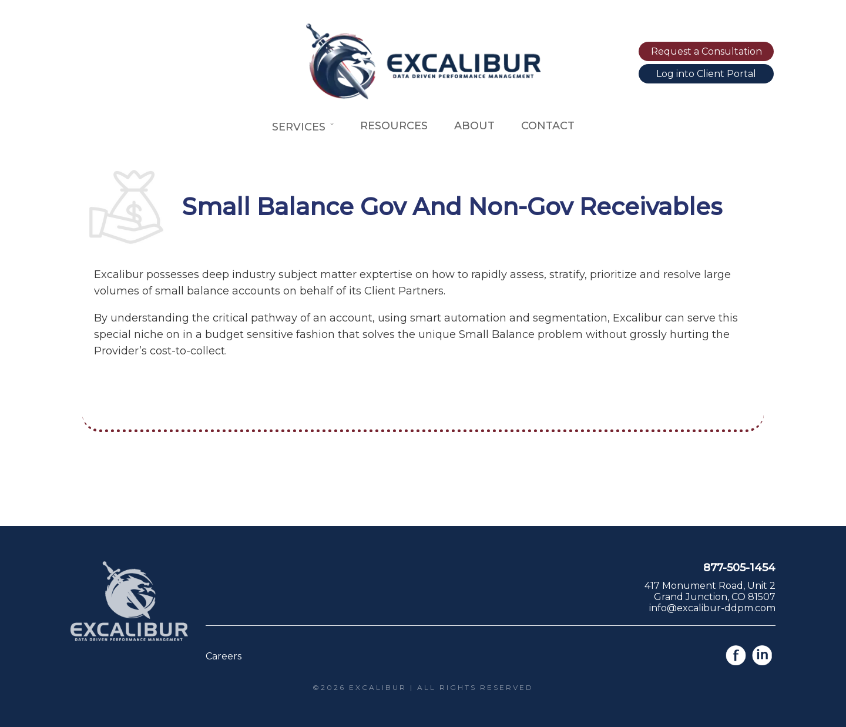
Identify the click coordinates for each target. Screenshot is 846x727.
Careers (223, 656)
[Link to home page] (423, 96)
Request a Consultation (706, 51)
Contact (548, 125)
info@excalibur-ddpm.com (712, 608)
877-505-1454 (739, 567)
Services (303, 126)
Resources (394, 125)
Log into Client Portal (706, 73)
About (474, 125)
